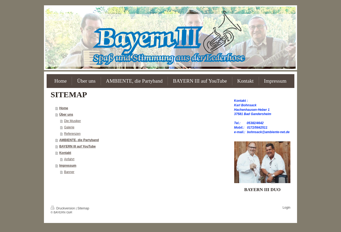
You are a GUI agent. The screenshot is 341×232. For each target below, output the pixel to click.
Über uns (66, 114)
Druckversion (63, 208)
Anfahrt (69, 159)
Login (286, 207)
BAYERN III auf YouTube (77, 146)
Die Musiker (72, 121)
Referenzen (72, 134)
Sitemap (83, 208)
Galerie (69, 127)
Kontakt (65, 153)
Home (63, 108)
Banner (69, 172)
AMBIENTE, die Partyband (79, 140)
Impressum (67, 165)
